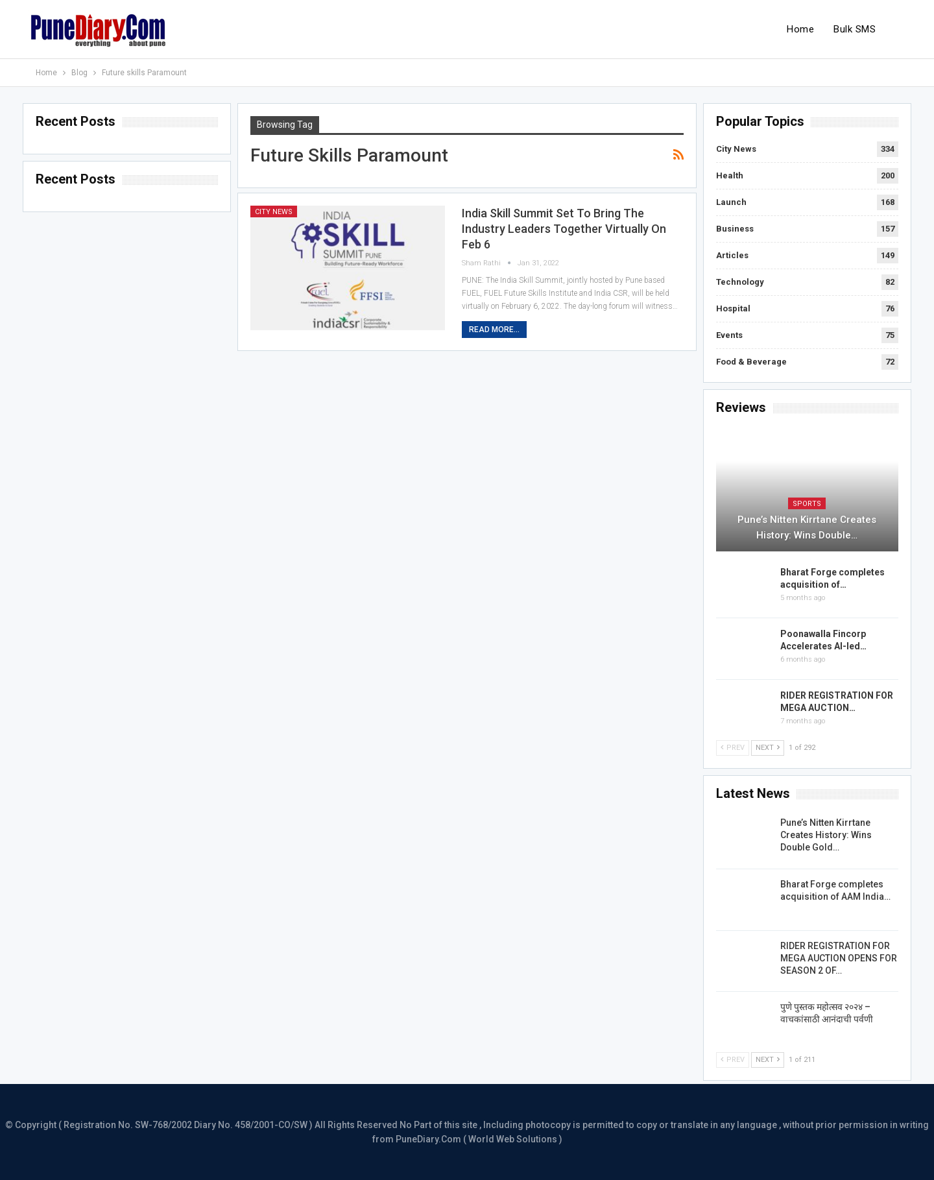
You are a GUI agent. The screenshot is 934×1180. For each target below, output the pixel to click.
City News (274, 212)
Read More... (494, 329)
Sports (807, 504)
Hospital (733, 308)
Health (729, 175)
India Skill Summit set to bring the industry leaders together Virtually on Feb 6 (564, 228)
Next (768, 747)
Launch (731, 202)
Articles (732, 255)
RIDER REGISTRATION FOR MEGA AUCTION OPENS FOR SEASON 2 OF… (838, 958)
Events (729, 335)
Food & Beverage (751, 362)
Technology (740, 282)
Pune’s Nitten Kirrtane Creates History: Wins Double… (806, 527)
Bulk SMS (854, 29)
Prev (733, 747)
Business (735, 229)
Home (800, 29)
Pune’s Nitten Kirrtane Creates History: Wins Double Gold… (826, 834)
